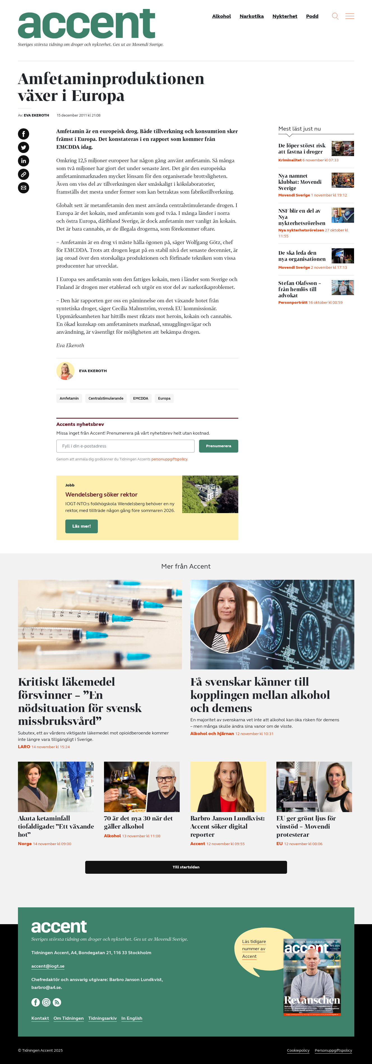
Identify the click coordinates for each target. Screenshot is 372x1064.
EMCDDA (140, 399)
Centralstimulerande (106, 399)
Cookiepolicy (298, 1049)
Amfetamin (69, 399)
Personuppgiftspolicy (333, 1049)
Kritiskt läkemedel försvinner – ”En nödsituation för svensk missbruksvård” (82, 701)
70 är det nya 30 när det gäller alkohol (139, 821)
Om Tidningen (69, 1017)
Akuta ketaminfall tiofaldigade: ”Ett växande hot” (56, 825)
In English (131, 1017)
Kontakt (40, 1017)
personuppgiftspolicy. (169, 460)
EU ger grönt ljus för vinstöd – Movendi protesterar (306, 825)
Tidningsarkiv (102, 1017)
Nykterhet (284, 16)
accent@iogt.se (47, 965)
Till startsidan (186, 866)
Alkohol (220, 16)
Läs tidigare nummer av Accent (254, 948)
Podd (312, 16)
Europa (164, 399)
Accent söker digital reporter (228, 825)
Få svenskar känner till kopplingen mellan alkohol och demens (262, 695)
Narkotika (251, 16)
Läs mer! (81, 527)
